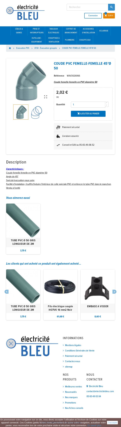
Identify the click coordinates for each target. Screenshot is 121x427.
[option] (23, 229)
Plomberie (69, 40)
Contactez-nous (72, 361)
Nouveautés (71, 392)
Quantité (60, 104)
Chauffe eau (85, 40)
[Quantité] (88, 105)
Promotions (70, 402)
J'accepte (112, 422)
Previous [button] (7, 292)
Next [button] (114, 292)
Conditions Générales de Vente (80, 350)
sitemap (68, 366)
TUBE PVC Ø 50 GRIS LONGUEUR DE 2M (23, 242)
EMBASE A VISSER (97, 306)
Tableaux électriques (53, 31)
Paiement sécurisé (74, 356)
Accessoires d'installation (88, 31)
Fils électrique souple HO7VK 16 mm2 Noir (60, 308)
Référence (59, 75)
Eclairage (103, 31)
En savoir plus (94, 425)
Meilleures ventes (73, 386)
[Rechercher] (91, 7)
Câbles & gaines (19, 31)
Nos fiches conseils (74, 408)
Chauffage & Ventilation (54, 40)
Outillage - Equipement (36, 40)
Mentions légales (73, 345)
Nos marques (71, 397)
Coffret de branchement (71, 31)
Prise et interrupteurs (36, 31)
